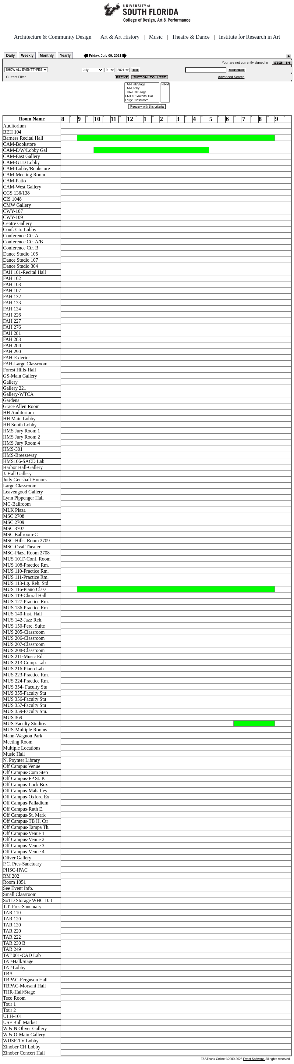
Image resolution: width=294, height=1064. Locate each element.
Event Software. (254, 1059)
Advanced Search (231, 77)
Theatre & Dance (191, 37)
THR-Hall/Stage (142, 93)
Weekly (27, 55)
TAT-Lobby (142, 89)
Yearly (65, 55)
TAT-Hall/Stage (142, 85)
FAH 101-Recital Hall (142, 97)
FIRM (165, 85)
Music (156, 37)
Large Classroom (142, 100)
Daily (10, 55)
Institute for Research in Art (249, 37)
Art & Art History (120, 37)
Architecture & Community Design (52, 37)
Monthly (47, 55)
